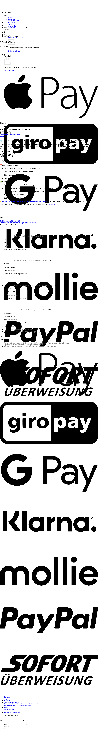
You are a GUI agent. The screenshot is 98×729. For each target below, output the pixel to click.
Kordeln (10, 24)
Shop (5, 15)
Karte (2, 136)
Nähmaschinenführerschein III (25, 329)
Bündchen (11, 19)
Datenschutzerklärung (11, 702)
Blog (5, 32)
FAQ (5, 699)
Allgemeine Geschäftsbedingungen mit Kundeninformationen (24, 704)
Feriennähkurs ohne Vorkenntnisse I (27, 331)
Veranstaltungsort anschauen (10, 135)
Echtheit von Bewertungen (13, 712)
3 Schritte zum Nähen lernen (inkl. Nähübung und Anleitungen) (25, 346)
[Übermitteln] (4, 728)
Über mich (7, 35)
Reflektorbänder (13, 21)
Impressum (7, 700)
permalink (52, 204)
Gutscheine (11, 28)
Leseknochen (12, 26)
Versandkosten (12, 246)
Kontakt (6, 707)
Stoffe (10, 17)
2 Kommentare (38, 345)
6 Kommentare (52, 346)
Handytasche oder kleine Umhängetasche (19, 223)
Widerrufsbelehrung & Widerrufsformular (17, 706)
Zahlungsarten (9, 709)
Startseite (7, 697)
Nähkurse (7, 30)
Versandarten (8, 711)
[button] (7, 33)
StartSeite (7, 12)
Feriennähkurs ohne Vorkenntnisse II (27, 333)
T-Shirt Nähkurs (10, 221)
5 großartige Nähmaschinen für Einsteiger (18, 345)
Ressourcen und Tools (15, 37)
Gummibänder (12, 22)
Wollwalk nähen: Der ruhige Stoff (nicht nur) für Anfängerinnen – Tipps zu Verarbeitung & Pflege (36, 343)
